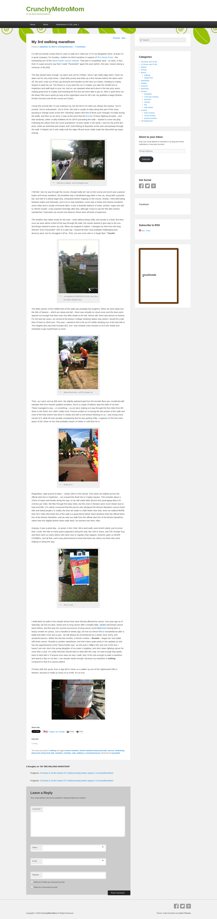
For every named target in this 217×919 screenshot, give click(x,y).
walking (53, 751)
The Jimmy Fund (105, 57)
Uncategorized (147, 121)
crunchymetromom (65, 47)
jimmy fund (36, 753)
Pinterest (153, 186)
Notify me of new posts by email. (46, 887)
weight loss (148, 78)
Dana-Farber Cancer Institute (65, 60)
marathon (59, 753)
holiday (144, 83)
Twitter (147, 186)
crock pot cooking (151, 97)
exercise (111, 751)
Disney (144, 70)
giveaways (145, 81)
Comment (36, 809)
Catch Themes (185, 913)
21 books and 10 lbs (149, 64)
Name (34, 847)
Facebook (141, 186)
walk (74, 753)
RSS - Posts (144, 231)
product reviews (150, 118)
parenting (144, 89)
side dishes (148, 107)
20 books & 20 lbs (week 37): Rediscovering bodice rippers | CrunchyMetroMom (76, 773)
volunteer (67, 753)
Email (34, 861)
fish (145, 105)
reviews (144, 110)
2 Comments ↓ (80, 47)
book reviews (149, 113)
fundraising (119, 751)
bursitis (89, 116)
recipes (144, 91)
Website (35, 875)
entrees (147, 102)
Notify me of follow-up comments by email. (49, 882)
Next (124, 38)
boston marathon (72, 751)
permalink (116, 753)
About (45, 24)
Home (32, 24)
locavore (144, 86)
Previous (115, 38)
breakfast (148, 94)
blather (144, 67)
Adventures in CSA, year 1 (67, 24)
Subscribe (146, 159)
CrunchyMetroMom (55, 9)
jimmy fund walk (47, 753)
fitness (143, 72)
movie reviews (150, 116)
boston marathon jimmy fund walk (93, 751)
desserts (147, 99)
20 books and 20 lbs (149, 62)
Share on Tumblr (57, 731)
